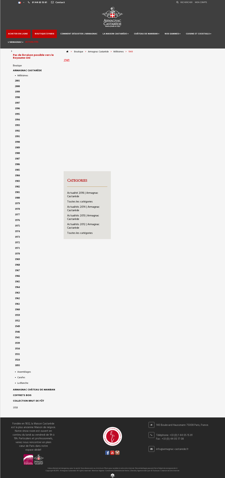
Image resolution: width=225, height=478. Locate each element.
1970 (17, 253)
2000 (17, 86)
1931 (17, 354)
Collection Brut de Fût (28, 401)
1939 (17, 343)
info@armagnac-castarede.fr (172, 449)
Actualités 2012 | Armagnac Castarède (83, 226)
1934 (17, 348)
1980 (17, 198)
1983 (17, 181)
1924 (17, 359)
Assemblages (24, 372)
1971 (17, 248)
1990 (17, 142)
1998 (17, 97)
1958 (15, 407)
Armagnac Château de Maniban (34, 390)
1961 (17, 304)
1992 (17, 130)
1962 (17, 298)
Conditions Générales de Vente (117, 470)
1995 (17, 114)
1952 (17, 320)
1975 (17, 225)
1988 (17, 153)
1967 (17, 270)
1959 (17, 315)
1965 (17, 281)
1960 (17, 309)
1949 (17, 326)
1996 (17, 108)
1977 (17, 214)
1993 (17, 125)
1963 (17, 292)
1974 (17, 231)
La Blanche (22, 383)
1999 (17, 91)
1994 (17, 119)
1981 (17, 192)
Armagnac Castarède (27, 71)
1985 (17, 170)
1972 (17, 242)
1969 (17, 259)
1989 (17, 147)
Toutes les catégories (80, 201)
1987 (17, 158)
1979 (17, 203)
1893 (17, 365)
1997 (17, 103)
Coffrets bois (22, 395)
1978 (17, 209)
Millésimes (22, 76)
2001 (17, 80)
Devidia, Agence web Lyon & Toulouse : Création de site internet (155, 470)
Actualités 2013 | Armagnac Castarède (83, 217)
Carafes (21, 378)
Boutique (17, 65)
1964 (17, 287)
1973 (17, 237)
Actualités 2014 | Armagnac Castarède (83, 209)
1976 (17, 220)
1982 (17, 186)
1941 (17, 337)
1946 (17, 332)
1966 (17, 276)
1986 (17, 164)
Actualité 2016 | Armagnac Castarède (82, 195)
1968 (17, 265)
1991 (17, 136)
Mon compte (201, 2)
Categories (77, 180)
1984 (17, 175)
